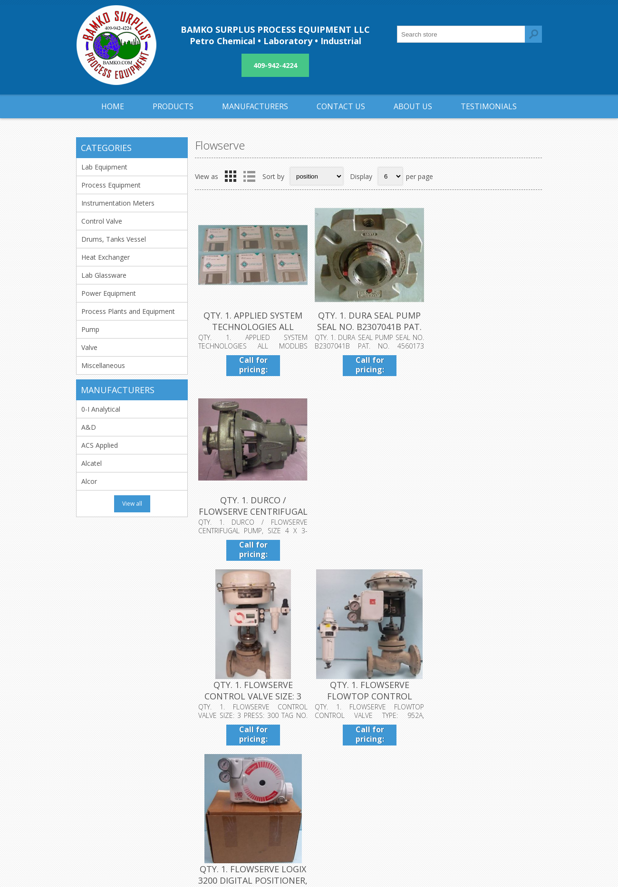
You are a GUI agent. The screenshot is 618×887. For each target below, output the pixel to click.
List (249, 176)
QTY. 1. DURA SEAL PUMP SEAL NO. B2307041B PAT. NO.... (368, 326)
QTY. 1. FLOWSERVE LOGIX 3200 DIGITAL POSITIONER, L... (484, 510)
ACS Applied (99, 445)
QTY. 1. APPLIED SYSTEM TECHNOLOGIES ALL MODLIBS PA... (252, 326)
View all (132, 504)
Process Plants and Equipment (128, 311)
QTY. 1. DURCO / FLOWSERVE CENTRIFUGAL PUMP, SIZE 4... (484, 326)
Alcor (89, 481)
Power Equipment (108, 293)
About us (252, 788)
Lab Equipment (104, 166)
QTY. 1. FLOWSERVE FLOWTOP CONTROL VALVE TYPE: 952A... (368, 510)
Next (532, 582)
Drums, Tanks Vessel (113, 239)
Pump (90, 329)
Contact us (408, 757)
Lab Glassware (103, 275)
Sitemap (404, 773)
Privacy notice (259, 773)
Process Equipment (111, 184)
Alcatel (91, 463)
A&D (88, 427)
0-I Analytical (100, 409)
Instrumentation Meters (117, 203)
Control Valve (101, 221)
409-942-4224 (275, 65)
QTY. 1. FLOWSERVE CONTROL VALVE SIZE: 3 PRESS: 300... (252, 510)
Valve (89, 347)
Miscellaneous (103, 365)
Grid (230, 176)
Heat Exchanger (105, 257)
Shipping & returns (266, 757)
